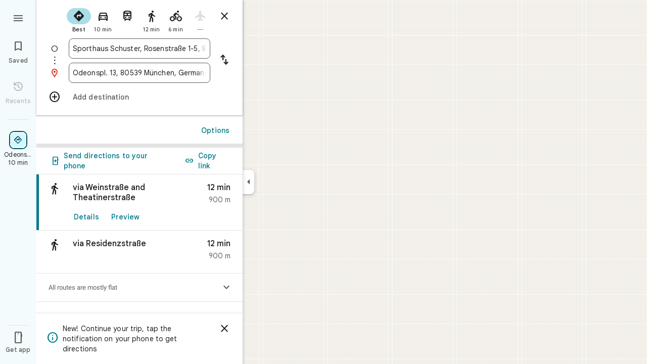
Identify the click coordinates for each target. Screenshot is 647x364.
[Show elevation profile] (226, 288)
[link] (139, 202)
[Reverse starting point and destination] (224, 61)
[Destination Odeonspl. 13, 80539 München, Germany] (139, 73)
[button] (139, 252)
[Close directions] (224, 16)
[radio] (79, 19)
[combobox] (139, 48)
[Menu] (18, 17)
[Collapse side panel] (248, 182)
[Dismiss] (224, 329)
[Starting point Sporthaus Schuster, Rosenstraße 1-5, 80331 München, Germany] (139, 48)
